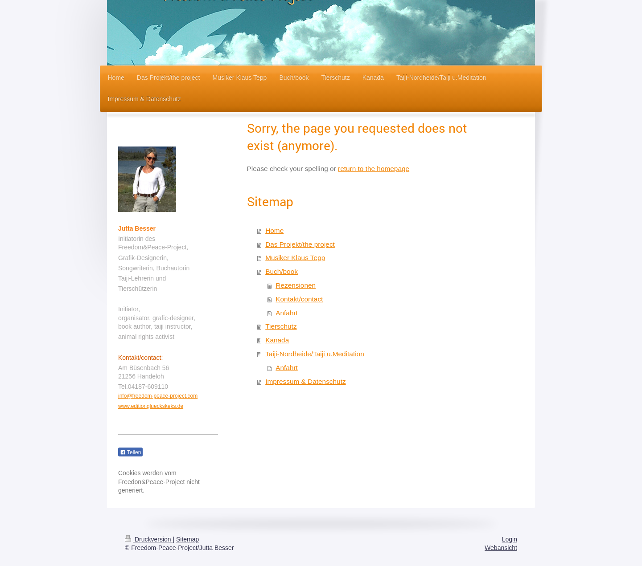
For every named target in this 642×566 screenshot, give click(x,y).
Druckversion (149, 539)
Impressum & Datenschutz (305, 381)
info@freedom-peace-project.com (158, 396)
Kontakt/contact (299, 299)
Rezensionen (296, 285)
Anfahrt (287, 313)
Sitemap (187, 539)
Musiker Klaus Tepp (295, 257)
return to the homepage (373, 168)
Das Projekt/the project (300, 244)
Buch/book (281, 271)
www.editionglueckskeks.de (150, 406)
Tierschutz (280, 326)
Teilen (130, 452)
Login (509, 539)
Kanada (277, 340)
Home (274, 230)
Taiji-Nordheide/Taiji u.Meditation (314, 354)
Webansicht (501, 547)
